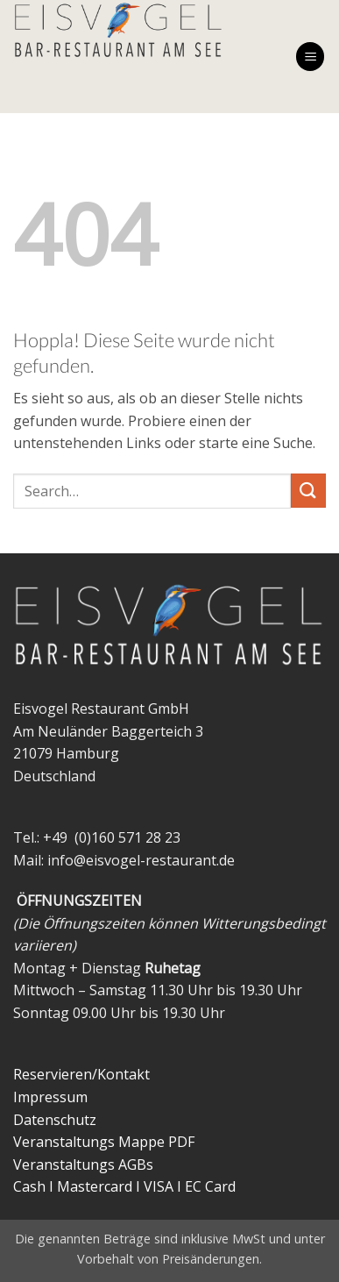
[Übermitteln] (308, 491)
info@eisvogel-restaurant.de (141, 860)
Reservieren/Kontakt (81, 1074)
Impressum (50, 1097)
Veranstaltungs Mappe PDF (103, 1141)
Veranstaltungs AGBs (83, 1164)
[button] (310, 56)
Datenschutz (54, 1119)
